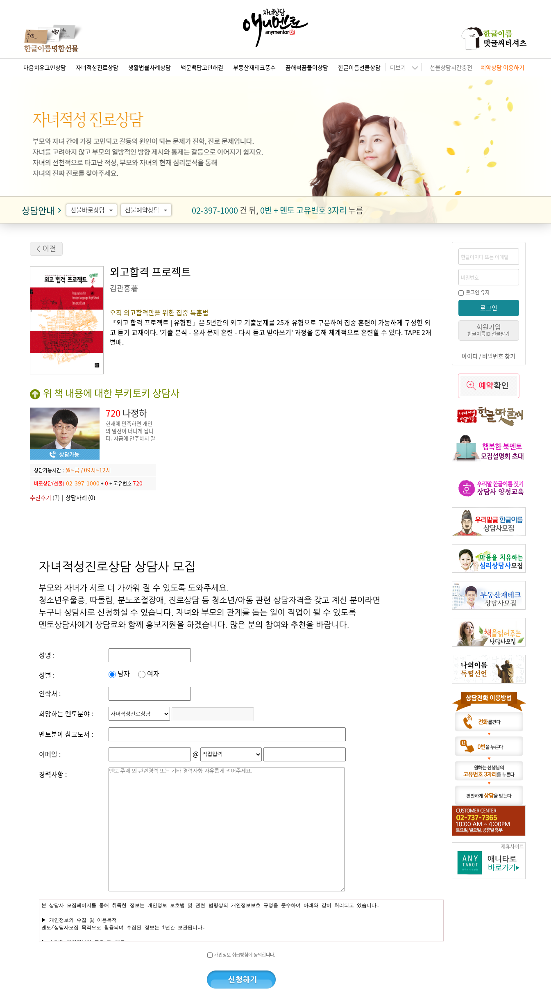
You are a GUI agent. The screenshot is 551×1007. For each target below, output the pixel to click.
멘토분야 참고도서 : (66, 734)
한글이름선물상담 (359, 67)
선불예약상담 (147, 209)
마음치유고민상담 (44, 67)
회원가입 (488, 329)
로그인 (488, 307)
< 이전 (46, 249)
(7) (45, 497)
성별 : (46, 675)
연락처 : (50, 693)
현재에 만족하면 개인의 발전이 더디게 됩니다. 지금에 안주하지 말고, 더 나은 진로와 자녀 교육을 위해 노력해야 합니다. (130, 441)
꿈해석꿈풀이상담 (307, 67)
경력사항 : (53, 774)
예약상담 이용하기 (502, 67)
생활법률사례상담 (149, 67)
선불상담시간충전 (451, 67)
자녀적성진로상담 (97, 67)
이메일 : (50, 754)
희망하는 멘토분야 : (66, 713)
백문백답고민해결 (202, 67)
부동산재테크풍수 (254, 67)
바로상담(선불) (49, 483)
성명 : (46, 655)
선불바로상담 (92, 209)
